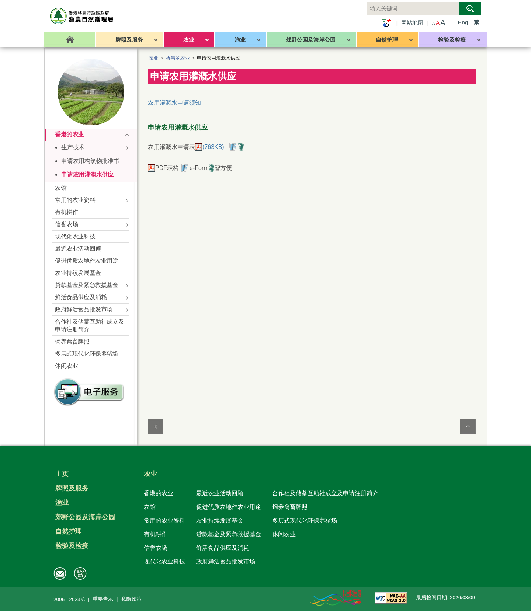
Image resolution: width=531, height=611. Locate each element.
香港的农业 (178, 58)
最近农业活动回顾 (219, 493)
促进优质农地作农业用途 (228, 506)
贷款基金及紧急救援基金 (228, 534)
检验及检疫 (71, 545)
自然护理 (68, 531)
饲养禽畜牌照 (290, 506)
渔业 (62, 502)
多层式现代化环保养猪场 (304, 520)
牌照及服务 (71, 488)
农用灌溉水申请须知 (174, 102)
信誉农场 (155, 547)
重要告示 (103, 599)
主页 (62, 474)
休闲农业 (284, 534)
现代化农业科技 (164, 561)
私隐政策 (131, 599)
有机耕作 (155, 534)
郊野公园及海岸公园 (85, 517)
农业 (153, 58)
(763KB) (209, 147)
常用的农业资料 (164, 520)
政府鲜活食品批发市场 (225, 561)
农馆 (150, 506)
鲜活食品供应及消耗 (222, 547)
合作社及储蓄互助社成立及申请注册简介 (325, 493)
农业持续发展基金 (219, 520)
